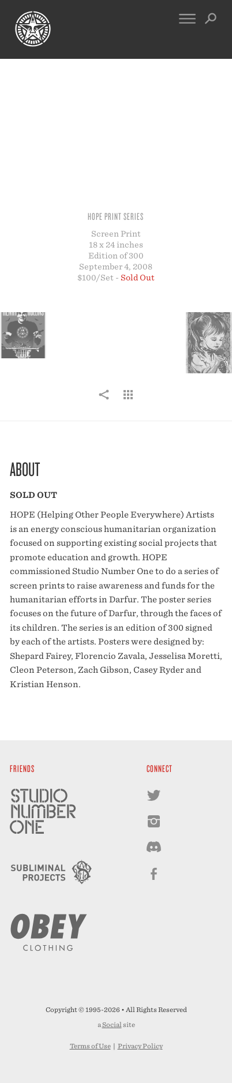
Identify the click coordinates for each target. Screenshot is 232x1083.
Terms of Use (90, 1046)
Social (112, 1025)
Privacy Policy (140, 1046)
